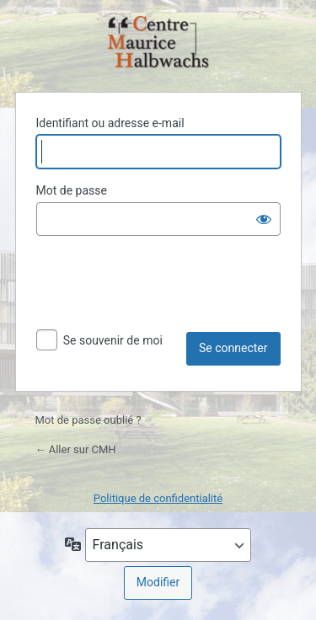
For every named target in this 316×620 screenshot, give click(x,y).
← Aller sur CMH (75, 449)
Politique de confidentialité (158, 498)
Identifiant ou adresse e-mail (110, 123)
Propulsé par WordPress (158, 43)
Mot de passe (71, 190)
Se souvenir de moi (113, 340)
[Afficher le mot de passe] (264, 219)
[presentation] (164, 290)
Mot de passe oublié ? (88, 420)
